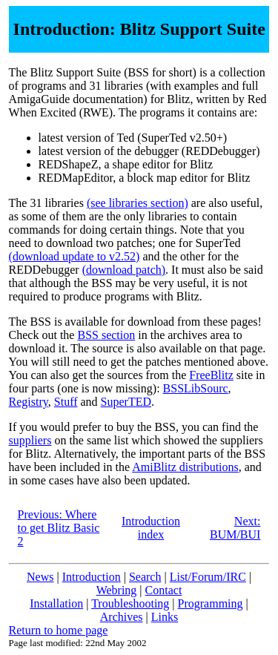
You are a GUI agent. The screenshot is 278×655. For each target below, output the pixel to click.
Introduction (91, 576)
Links (164, 616)
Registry (28, 401)
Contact (163, 590)
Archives (121, 616)
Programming (210, 603)
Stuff (66, 401)
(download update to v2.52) (74, 256)
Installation (56, 603)
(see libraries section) (137, 203)
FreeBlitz (211, 375)
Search (145, 576)
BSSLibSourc (195, 388)
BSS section (106, 335)
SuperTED (126, 401)
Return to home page (58, 630)
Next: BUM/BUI (235, 528)
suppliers (30, 440)
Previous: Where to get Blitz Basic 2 (59, 527)
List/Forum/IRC (208, 576)
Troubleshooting (130, 603)
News (40, 576)
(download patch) (123, 269)
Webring (116, 590)
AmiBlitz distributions (185, 467)
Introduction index (151, 528)
